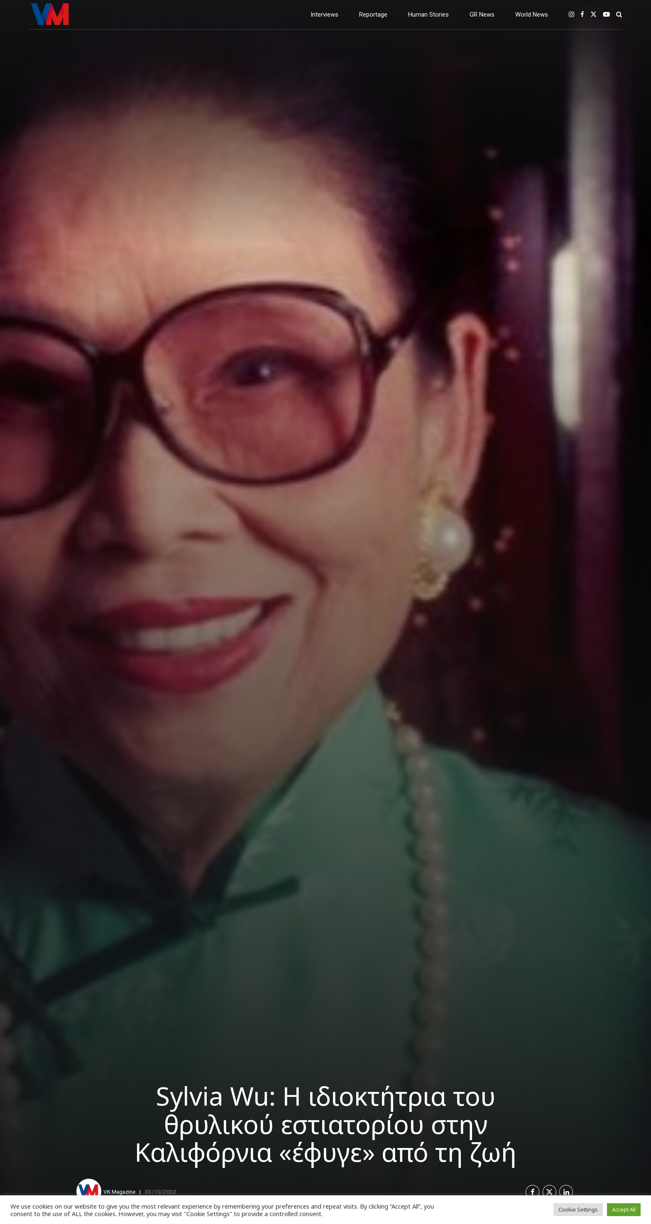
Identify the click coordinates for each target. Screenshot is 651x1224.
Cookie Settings (578, 1209)
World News (531, 14)
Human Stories (428, 14)
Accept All (624, 1209)
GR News (482, 14)
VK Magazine (119, 1191)
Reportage (373, 14)
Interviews (324, 14)
